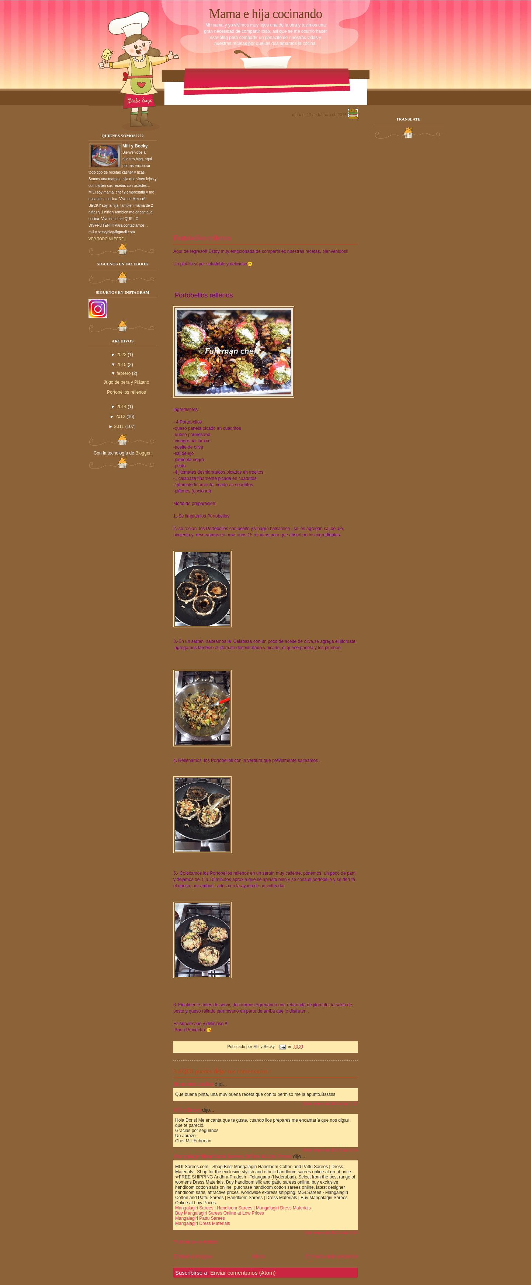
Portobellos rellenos (126, 392)
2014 (121, 406)
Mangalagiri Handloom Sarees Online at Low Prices (232, 1156)
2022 (121, 354)
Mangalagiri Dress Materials (202, 1223)
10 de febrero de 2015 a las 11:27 (330, 1104)
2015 (121, 364)
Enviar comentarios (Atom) (243, 1273)
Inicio (258, 1256)
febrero (124, 373)
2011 (119, 426)
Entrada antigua (192, 1256)
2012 (120, 416)
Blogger (142, 453)
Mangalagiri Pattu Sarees (200, 1218)
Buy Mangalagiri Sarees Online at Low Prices (219, 1213)
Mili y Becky (187, 1110)
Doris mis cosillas (193, 1084)
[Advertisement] (265, 175)
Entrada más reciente (331, 1256)
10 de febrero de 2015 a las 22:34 (330, 1150)
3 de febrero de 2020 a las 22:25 (331, 1233)
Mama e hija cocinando (265, 14)
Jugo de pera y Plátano (126, 382)
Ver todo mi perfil (107, 239)
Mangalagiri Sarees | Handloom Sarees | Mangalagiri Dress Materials (243, 1208)
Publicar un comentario (196, 1241)
